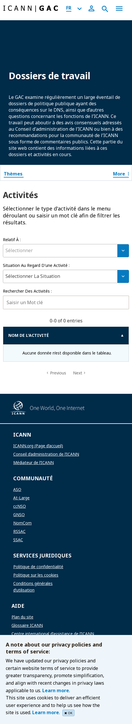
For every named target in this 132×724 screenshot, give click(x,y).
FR (68, 8)
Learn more (55, 690)
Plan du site (22, 617)
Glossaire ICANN (27, 625)
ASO (17, 489)
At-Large (21, 497)
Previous (58, 373)
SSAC (18, 539)
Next (77, 373)
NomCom (22, 523)
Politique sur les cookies (35, 575)
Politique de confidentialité (38, 566)
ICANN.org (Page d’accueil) (38, 445)
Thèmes (14, 174)
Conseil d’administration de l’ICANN (46, 454)
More (121, 174)
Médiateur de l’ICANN (33, 462)
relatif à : (12, 239)
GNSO (19, 514)
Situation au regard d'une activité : (36, 265)
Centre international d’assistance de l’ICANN (53, 633)
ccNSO (19, 506)
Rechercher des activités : (27, 291)
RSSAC (19, 531)
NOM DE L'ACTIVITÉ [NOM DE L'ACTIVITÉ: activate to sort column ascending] (28, 335)
